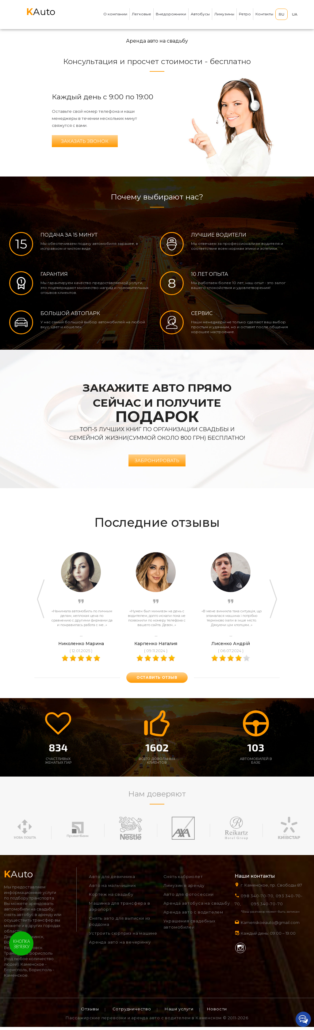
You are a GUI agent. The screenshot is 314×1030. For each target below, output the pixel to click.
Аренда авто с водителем (193, 915)
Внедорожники (171, 14)
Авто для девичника (112, 879)
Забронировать (157, 463)
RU (281, 14)
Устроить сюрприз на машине (123, 936)
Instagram (240, 951)
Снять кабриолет (183, 879)
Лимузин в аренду (184, 888)
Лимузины (224, 14)
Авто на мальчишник (112, 888)
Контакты (264, 14)
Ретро (245, 14)
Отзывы (90, 1011)
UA (294, 14)
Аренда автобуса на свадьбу (196, 906)
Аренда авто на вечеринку (120, 945)
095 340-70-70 (267, 906)
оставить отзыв (156, 680)
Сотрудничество (132, 1011)
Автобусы (200, 14)
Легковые (141, 14)
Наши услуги (179, 1011)
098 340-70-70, (257, 898)
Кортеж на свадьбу (111, 897)
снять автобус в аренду (28, 917)
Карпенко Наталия (155, 646)
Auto (40, 11)
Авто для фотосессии (188, 897)
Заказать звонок (85, 141)
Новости (217, 1011)
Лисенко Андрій (230, 646)
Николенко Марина (81, 646)
